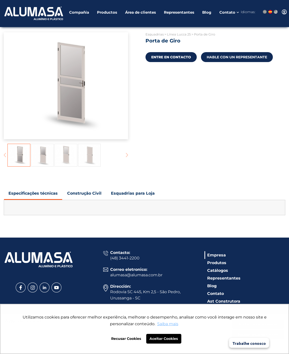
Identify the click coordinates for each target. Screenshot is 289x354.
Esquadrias (154, 34)
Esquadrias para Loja (132, 195)
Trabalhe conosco (249, 343)
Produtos (216, 262)
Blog (206, 13)
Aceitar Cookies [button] (163, 338)
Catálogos (217, 270)
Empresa (216, 255)
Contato (227, 13)
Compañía (79, 13)
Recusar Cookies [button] (126, 338)
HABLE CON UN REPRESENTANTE (237, 57)
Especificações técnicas (33, 195)
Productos (107, 13)
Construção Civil (84, 195)
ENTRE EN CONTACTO (171, 57)
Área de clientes (140, 13)
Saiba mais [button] (167, 323)
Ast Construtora (223, 301)
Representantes (179, 13)
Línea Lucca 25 (179, 34)
